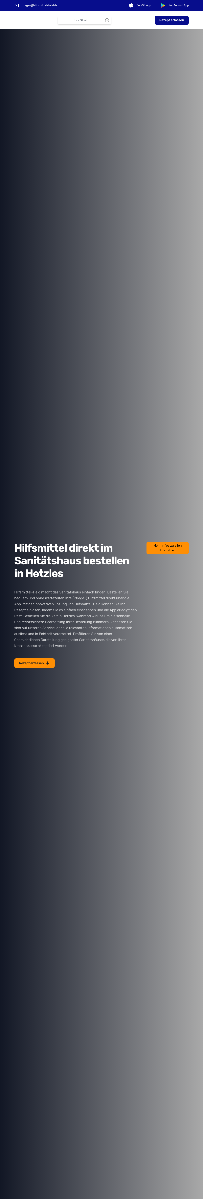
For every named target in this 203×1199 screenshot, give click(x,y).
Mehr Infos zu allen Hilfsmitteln (167, 548)
